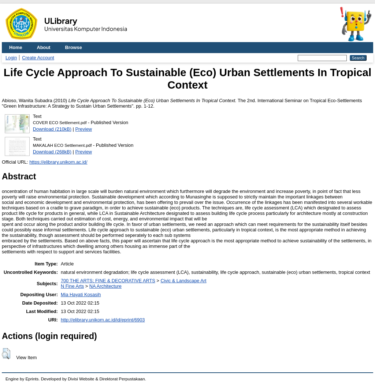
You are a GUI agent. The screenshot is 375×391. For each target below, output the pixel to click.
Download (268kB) (52, 151)
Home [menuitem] (15, 47)
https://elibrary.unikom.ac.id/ (58, 162)
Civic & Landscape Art (183, 280)
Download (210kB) (52, 129)
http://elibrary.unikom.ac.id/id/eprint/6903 (103, 320)
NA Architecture (105, 286)
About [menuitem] (44, 47)
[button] (6, 353)
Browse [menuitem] (73, 47)
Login (11, 57)
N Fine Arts (72, 286)
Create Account (38, 57)
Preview (83, 129)
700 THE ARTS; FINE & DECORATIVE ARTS (108, 280)
